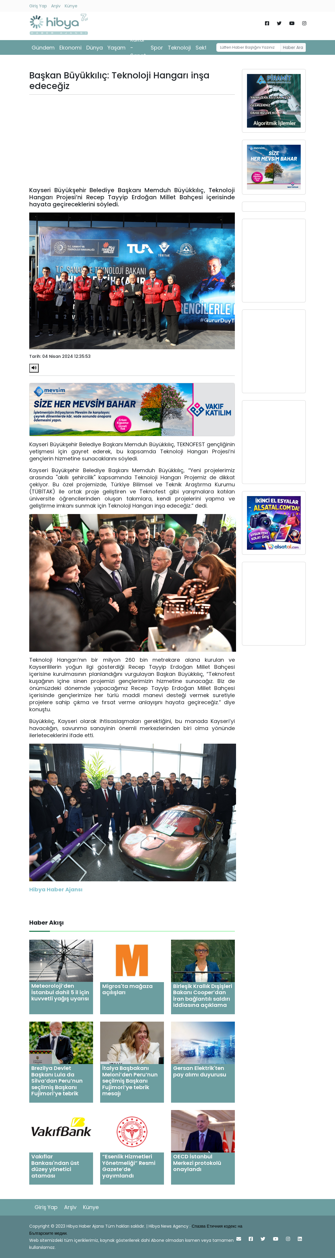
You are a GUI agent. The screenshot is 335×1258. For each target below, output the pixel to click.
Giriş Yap (38, 6)
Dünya (94, 47)
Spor (157, 47)
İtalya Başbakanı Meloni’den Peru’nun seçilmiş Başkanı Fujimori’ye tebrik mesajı (130, 1080)
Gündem (43, 47)
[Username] (248, 47)
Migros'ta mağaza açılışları (127, 989)
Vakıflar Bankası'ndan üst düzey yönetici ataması (55, 1166)
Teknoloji (179, 47)
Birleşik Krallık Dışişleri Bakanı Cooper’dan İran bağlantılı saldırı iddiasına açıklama (202, 995)
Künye (71, 6)
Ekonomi (70, 47)
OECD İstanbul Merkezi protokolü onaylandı (197, 1163)
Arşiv (56, 6)
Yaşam (117, 47)
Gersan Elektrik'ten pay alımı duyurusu (199, 1071)
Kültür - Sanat (138, 47)
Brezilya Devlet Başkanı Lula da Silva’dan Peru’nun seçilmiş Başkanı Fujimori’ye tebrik (57, 1080)
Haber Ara (293, 47)
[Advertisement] (132, 140)
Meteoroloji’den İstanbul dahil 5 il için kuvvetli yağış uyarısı (60, 992)
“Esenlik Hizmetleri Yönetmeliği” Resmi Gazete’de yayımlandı (128, 1166)
